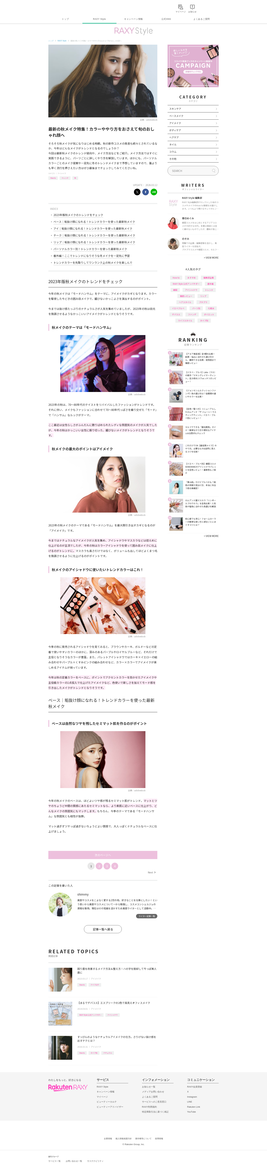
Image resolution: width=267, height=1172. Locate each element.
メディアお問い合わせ (153, 1091)
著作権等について (143, 1138)
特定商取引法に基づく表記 (155, 1112)
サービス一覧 (54, 1161)
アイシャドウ (112, 1015)
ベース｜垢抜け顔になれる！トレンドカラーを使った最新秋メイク (94, 222)
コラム (172, 151)
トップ (65, 19)
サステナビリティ (95, 1161)
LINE (189, 1101)
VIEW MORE (211, 257)
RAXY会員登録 (194, 1086)
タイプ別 (94, 1053)
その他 (172, 158)
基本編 (210, 283)
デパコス (176, 314)
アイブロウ (95, 984)
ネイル (172, 144)
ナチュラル (107, 1053)
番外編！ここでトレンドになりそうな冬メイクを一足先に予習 (91, 256)
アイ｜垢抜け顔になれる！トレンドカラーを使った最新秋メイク (92, 228)
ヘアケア (174, 137)
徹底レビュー (186, 296)
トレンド (65, 178)
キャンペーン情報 (133, 19)
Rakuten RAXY (63, 8)
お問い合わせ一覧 (74, 1161)
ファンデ (192, 314)
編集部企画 (208, 277)
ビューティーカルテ (107, 1101)
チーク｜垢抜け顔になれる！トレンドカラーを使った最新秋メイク (94, 235)
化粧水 (211, 308)
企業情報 (108, 1138)
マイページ (102, 1097)
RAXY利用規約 (149, 1107)
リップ (203, 296)
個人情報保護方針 (123, 1138)
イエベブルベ (178, 308)
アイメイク (62, 173)
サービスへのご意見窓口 (154, 1101)
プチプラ (203, 302)
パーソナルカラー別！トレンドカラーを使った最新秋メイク (90, 249)
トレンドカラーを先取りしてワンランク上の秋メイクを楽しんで (92, 262)
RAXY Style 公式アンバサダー (90, 1015)
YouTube (191, 1112)
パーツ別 (196, 308)
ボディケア (175, 130)
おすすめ (191, 277)
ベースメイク (176, 116)
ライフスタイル (185, 320)
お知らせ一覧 (148, 1086)
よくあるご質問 (201, 19)
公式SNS (166, 19)
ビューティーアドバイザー (110, 1107)
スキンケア (175, 108)
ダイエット (209, 314)
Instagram (192, 1097)
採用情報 (159, 1138)
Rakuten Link (193, 1107)
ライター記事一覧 (147, 916)
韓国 (175, 289)
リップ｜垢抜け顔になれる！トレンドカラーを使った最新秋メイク (94, 242)
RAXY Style (99, 19)
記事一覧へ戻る (103, 929)
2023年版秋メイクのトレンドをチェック (78, 215)
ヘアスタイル (185, 302)
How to (53, 178)
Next (151, 872)
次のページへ (103, 855)
